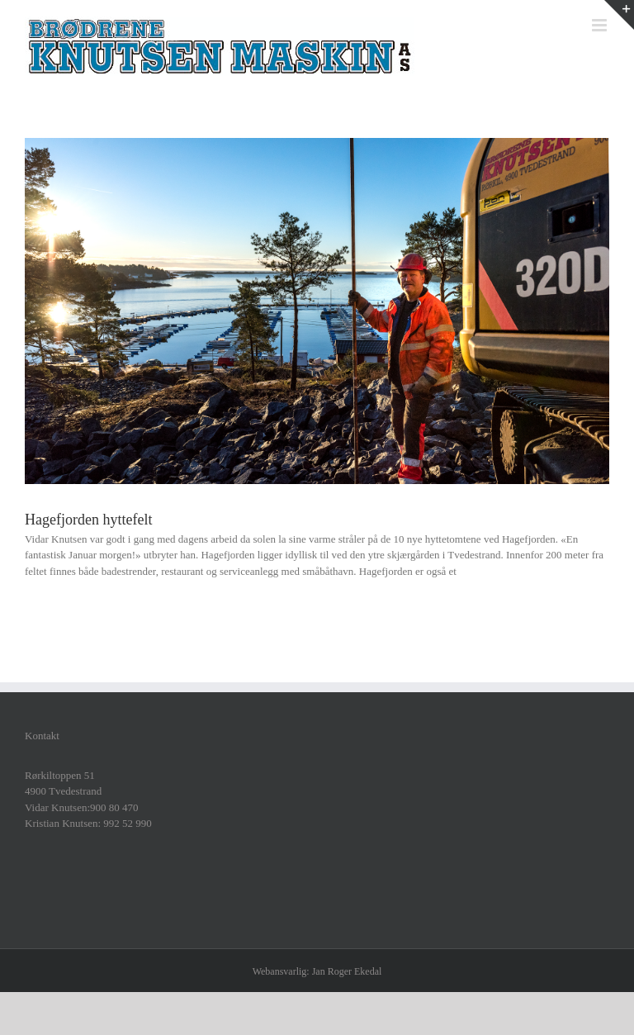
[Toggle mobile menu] (600, 25)
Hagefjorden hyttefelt (88, 519)
